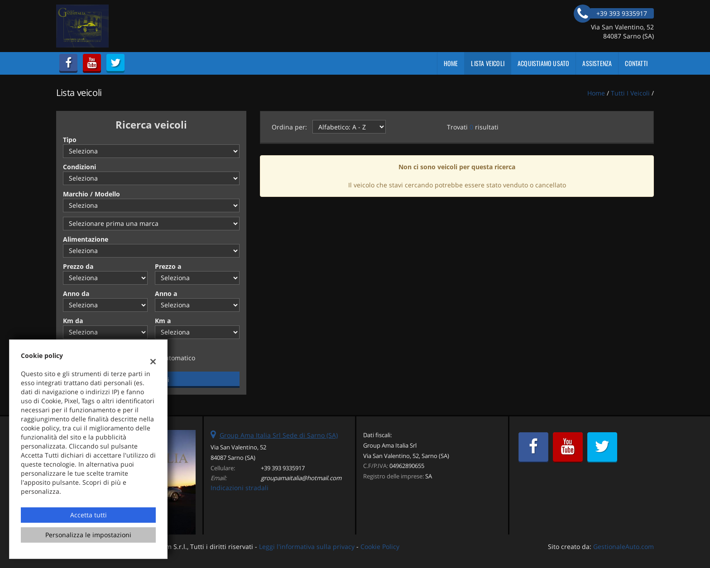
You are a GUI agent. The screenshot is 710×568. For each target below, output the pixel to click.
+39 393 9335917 (283, 468)
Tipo (70, 139)
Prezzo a (168, 266)
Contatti (636, 63)
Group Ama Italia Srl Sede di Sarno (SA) (279, 435)
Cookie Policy (379, 546)
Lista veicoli (487, 63)
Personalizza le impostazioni (88, 534)
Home (451, 63)
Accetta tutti (88, 515)
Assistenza (597, 63)
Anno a (166, 293)
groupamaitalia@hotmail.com (301, 478)
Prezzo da (78, 266)
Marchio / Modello (91, 194)
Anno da (76, 293)
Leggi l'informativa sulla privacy (307, 546)
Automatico (178, 357)
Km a (163, 320)
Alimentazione (85, 239)
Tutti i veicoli (630, 93)
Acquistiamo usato (543, 63)
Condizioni (79, 166)
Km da (73, 320)
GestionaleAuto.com (623, 546)
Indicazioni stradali (240, 487)
